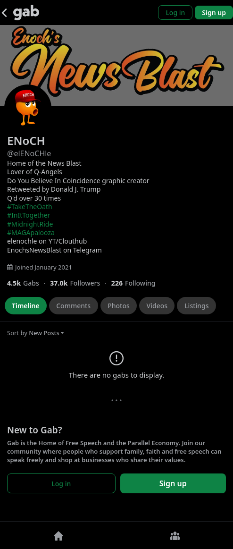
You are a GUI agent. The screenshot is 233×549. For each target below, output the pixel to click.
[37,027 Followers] (80, 283)
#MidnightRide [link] (30, 224)
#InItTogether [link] (28, 215)
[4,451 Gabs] (28, 283)
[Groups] (174, 535)
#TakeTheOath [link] (29, 206)
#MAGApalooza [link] (31, 232)
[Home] (58, 535)
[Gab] (26, 12)
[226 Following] (137, 283)
